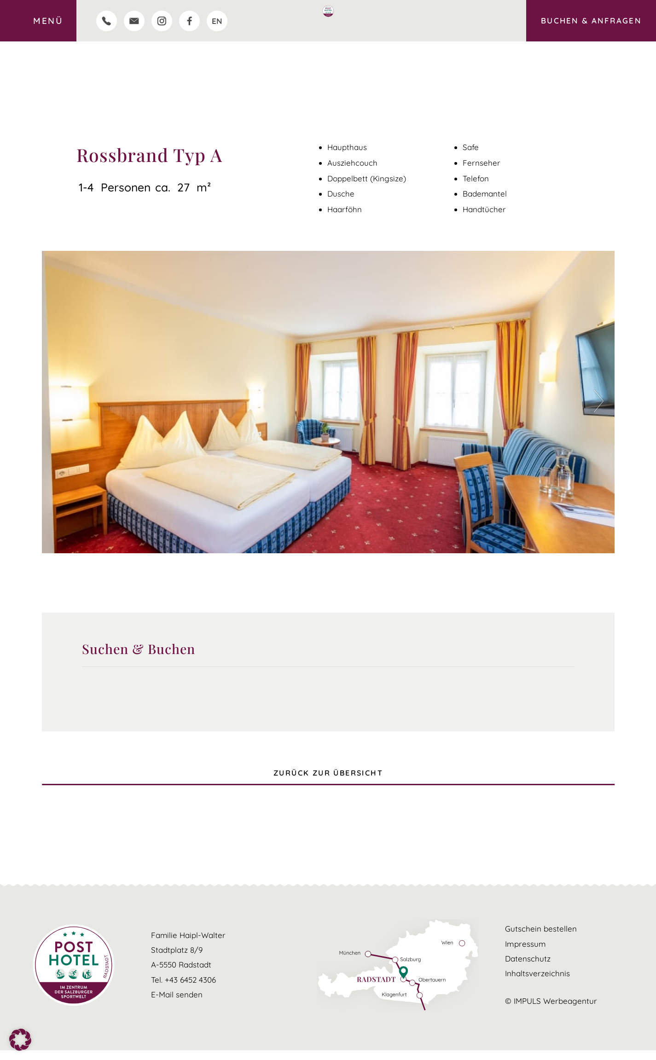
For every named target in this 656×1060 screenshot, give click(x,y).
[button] (601, 402)
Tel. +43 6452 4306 (183, 989)
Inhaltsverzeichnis (537, 983)
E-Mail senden (177, 1004)
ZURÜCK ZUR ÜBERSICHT (328, 777)
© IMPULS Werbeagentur (551, 1010)
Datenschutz (528, 968)
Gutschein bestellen (541, 939)
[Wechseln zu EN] (217, 21)
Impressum (525, 953)
